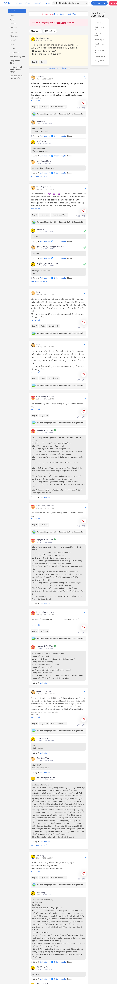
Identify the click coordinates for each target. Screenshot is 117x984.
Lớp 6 (34, 107)
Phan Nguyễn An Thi (45, 187)
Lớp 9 (34, 62)
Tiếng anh (14, 36)
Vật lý (12, 19)
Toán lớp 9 (98, 23)
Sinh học (13, 28)
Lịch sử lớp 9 (99, 56)
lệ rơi (38, 292)
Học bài (19, 3)
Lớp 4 (34, 415)
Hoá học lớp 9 (99, 45)
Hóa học (13, 23)
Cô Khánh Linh (42, 38)
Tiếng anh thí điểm (15, 61)
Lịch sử (12, 40)
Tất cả (12, 11)
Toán (12, 15)
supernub (40, 77)
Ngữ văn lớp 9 (99, 28)
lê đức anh (41, 141)
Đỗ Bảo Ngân (42, 967)
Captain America (44, 738)
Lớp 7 (34, 326)
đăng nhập (61, 23)
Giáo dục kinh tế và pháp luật (16, 77)
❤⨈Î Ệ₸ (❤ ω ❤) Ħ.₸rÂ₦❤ (47, 263)
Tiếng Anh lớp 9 (98, 34)
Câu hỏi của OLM (58, 107)
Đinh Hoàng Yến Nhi (45, 397)
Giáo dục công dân (17, 56)
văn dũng (40, 856)
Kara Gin (40, 230)
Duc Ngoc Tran (43, 758)
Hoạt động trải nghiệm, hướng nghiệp (16, 69)
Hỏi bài (27, 3)
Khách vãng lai (60, 136)
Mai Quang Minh (44, 161)
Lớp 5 (34, 877)
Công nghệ (14, 52)
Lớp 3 (34, 215)
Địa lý (12, 44)
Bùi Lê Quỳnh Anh (43, 691)
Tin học (13, 48)
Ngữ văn (13, 32)
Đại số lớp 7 (53, 326)
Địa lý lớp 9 (99, 61)
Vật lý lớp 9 (99, 40)
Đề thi (47, 3)
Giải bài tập (37, 3)
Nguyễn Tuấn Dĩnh (45, 430)
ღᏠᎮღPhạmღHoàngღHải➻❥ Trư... (51, 246)
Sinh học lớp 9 (99, 51)
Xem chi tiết (35, 100)
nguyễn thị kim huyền (46, 778)
